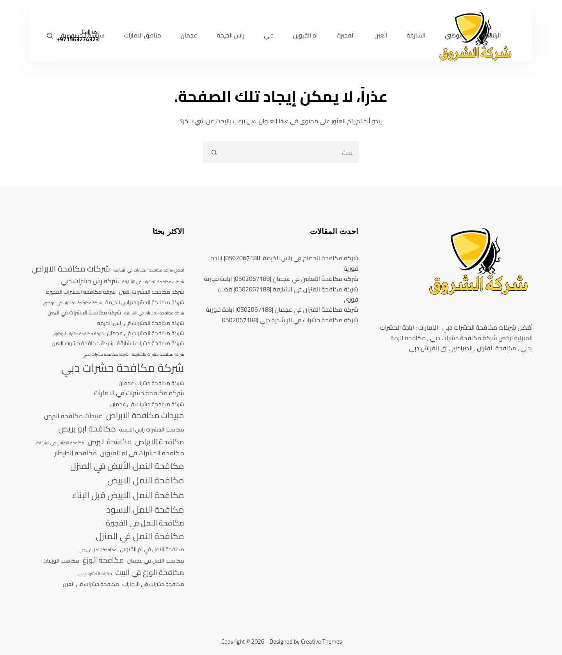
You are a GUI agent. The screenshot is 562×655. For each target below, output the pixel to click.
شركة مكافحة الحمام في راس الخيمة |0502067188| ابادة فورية (285, 263)
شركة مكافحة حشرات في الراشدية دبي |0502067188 (290, 320)
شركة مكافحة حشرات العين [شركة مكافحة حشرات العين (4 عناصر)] (83, 343)
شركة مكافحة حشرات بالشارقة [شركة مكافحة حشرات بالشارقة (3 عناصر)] (158, 354)
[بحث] (50, 36)
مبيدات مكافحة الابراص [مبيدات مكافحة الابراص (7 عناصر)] (145, 415)
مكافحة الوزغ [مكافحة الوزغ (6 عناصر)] (103, 560)
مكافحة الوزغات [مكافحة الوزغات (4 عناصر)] (61, 560)
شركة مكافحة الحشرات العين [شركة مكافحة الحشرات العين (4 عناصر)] (151, 292)
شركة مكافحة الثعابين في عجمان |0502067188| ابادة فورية (281, 278)
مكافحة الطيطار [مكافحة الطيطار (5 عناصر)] (75, 453)
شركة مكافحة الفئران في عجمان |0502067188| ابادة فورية (282, 309)
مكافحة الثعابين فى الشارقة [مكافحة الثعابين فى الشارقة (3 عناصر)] (60, 443)
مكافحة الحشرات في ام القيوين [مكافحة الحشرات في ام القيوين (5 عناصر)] (142, 453)
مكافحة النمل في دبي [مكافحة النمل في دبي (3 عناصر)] (97, 550)
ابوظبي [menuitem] (453, 35)
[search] (291, 152)
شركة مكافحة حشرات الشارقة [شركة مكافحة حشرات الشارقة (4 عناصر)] (150, 343)
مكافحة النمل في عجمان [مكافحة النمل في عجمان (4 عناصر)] (155, 560)
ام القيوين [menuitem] (305, 35)
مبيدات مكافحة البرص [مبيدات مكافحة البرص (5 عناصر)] (73, 416)
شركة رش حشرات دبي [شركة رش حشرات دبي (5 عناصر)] (90, 281)
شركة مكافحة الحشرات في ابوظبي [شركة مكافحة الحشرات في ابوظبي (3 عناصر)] (72, 303)
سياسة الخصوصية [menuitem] (83, 35)
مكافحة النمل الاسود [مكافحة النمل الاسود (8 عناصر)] (145, 509)
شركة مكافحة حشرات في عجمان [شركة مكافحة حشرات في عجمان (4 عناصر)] (147, 404)
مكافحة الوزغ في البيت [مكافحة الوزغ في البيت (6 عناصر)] (149, 572)
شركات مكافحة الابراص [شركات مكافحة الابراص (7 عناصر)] (71, 268)
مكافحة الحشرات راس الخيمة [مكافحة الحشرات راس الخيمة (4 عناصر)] (151, 429)
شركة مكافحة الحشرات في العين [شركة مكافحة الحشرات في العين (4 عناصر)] (84, 312)
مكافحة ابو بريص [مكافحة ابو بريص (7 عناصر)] (87, 428)
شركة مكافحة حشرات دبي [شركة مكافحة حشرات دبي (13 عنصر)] (122, 368)
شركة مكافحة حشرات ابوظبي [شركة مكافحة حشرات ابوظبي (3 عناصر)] (78, 333)
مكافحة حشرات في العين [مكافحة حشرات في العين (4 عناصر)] (91, 584)
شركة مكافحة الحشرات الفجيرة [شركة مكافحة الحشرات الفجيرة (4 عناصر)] (81, 292)
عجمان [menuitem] (189, 35)
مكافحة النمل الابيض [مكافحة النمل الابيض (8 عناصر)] (145, 480)
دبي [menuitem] (269, 35)
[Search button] (213, 152)
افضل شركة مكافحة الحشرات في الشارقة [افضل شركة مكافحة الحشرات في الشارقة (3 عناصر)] (148, 270)
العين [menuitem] (380, 35)
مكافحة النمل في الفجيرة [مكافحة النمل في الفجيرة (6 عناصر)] (144, 523)
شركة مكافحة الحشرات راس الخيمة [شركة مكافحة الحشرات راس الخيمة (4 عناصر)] (144, 302)
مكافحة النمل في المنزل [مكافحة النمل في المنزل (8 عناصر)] (140, 536)
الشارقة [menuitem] (416, 35)
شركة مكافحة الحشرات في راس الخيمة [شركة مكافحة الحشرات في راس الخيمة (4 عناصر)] (140, 323)
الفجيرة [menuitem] (346, 35)
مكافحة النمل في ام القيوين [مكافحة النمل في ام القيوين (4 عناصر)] (152, 549)
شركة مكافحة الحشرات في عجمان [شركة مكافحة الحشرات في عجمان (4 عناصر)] (145, 333)
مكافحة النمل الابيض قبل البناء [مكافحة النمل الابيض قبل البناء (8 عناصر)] (128, 495)
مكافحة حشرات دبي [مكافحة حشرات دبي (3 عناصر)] (95, 573)
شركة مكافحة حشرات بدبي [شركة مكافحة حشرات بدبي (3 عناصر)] (105, 354)
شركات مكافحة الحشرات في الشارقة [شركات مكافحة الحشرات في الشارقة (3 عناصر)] (153, 282)
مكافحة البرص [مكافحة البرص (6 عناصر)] (109, 442)
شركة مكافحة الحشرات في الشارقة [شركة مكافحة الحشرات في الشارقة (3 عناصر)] (154, 313)
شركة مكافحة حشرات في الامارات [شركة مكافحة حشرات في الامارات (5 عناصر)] (139, 393)
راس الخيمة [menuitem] (230, 35)
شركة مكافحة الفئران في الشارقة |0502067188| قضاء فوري (288, 294)
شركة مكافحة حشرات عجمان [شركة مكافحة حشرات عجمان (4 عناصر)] (151, 383)
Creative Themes (321, 641)
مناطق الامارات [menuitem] (142, 35)
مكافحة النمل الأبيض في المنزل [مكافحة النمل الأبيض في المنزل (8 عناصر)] (127, 466)
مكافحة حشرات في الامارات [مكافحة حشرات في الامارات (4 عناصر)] (153, 584)
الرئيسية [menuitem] (491, 35)
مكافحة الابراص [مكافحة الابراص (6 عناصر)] (159, 442)
